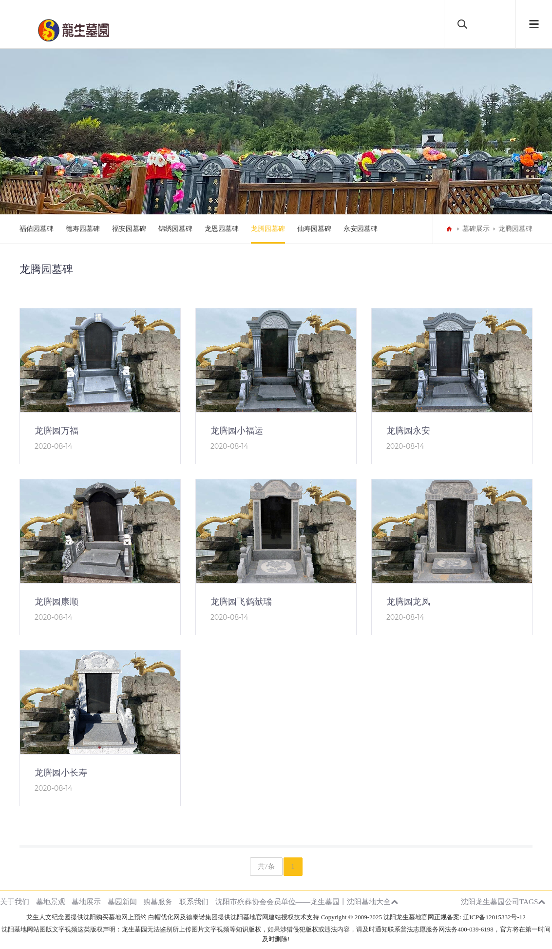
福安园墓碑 (129, 228)
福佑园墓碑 (36, 228)
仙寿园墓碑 (314, 228)
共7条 (266, 866)
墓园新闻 (122, 901)
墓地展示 (86, 901)
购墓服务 (157, 901)
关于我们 (14, 901)
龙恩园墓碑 (222, 228)
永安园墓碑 (360, 228)
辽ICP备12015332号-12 (494, 917)
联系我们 (194, 901)
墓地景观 (50, 901)
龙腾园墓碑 (268, 228)
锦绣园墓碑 (175, 228)
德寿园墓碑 (83, 228)
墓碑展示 (476, 228)
